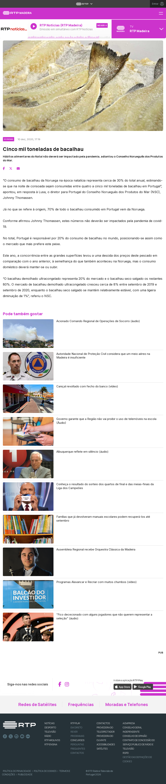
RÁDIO (47, 736)
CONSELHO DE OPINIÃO (135, 736)
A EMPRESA (129, 723)
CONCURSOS (77, 740)
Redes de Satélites (37, 704)
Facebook (5, 736)
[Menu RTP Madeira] (162, 13)
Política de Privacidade (17, 771)
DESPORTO (50, 727)
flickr (28, 736)
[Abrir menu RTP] (83, 4)
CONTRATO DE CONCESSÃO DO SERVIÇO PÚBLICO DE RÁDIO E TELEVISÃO (139, 744)
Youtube (22, 736)
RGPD (126, 753)
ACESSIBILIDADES (106, 744)
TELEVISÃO (50, 731)
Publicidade (25, 774)
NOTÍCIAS (49, 723)
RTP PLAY (75, 723)
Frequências (81, 704)
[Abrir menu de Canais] (138, 29)
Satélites (102, 748)
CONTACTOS (103, 723)
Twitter (11, 736)
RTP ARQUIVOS (52, 740)
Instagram (16, 736)
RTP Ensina (50, 744)
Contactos (77, 753)
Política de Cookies (45, 771)
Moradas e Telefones (126, 704)
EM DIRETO (76, 727)
